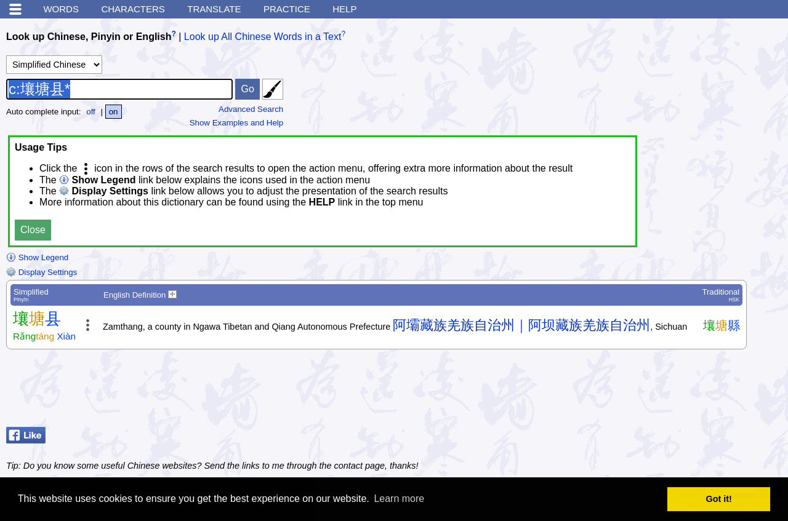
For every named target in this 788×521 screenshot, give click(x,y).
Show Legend (37, 257)
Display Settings (41, 272)
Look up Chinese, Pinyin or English (88, 36)
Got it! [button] (719, 499)
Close (33, 230)
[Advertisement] (683, 391)
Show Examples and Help (237, 122)
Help (344, 9)
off (90, 111)
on (113, 111)
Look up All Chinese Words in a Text (263, 36)
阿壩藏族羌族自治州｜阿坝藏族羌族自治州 (521, 325)
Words (61, 9)
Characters (132, 9)
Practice (286, 9)
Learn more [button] (399, 498)
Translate (214, 9)
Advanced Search (251, 109)
